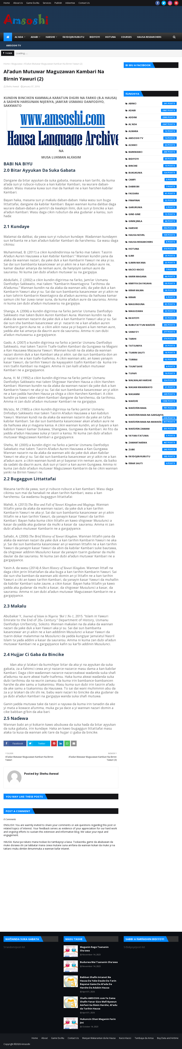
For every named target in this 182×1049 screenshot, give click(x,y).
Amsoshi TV (153, 138)
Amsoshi (25, 1044)
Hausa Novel (153, 235)
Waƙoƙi (153, 401)
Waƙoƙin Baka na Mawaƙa (153, 421)
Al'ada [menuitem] (19, 37)
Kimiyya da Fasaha (153, 283)
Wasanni (153, 394)
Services (47, 2)
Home (7, 2)
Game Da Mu (32, 2)
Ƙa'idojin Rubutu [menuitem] (73, 37)
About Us (18, 2)
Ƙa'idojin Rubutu (153, 456)
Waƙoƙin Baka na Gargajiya (153, 415)
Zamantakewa (153, 442)
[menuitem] (8, 37)
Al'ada (153, 124)
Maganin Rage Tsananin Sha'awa (94, 948)
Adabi (153, 110)
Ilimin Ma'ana (153, 262)
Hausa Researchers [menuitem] (149, 37)
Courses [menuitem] (126, 37)
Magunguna (153, 304)
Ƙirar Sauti (153, 463)
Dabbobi (153, 186)
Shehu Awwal (12, 86)
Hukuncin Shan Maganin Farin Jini (98, 1020)
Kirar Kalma (153, 290)
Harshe (153, 228)
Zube (153, 449)
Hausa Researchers (153, 241)
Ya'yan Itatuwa (153, 435)
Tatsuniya (153, 345)
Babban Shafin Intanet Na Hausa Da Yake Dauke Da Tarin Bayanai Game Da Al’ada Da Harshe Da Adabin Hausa (98, 982)
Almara (153, 131)
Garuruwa (153, 207)
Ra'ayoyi (153, 318)
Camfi (153, 179)
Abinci (153, 103)
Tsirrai (153, 359)
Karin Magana (153, 276)
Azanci (153, 145)
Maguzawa (17, 63)
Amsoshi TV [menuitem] (13, 45)
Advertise (70, 2)
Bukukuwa (153, 172)
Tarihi (153, 338)
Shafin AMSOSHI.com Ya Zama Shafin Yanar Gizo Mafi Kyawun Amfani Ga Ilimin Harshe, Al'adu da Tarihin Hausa (98, 1003)
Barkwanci (153, 151)
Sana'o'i (153, 331)
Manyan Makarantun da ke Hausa (99, 1038)
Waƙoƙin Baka (153, 408)
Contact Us (84, 2)
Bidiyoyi (153, 158)
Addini (153, 117)
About (44, 1038)
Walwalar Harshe (153, 380)
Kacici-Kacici (153, 269)
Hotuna (153, 248)
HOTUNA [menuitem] (110, 37)
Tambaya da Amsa (144, 1038)
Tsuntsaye (153, 366)
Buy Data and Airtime (167, 1038)
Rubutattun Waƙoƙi (153, 324)
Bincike (153, 165)
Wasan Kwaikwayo (153, 387)
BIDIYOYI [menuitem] (95, 37)
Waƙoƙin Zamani (153, 428)
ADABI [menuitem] (34, 37)
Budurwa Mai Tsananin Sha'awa (99, 962)
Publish (58, 2)
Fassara (153, 193)
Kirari (153, 297)
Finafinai (153, 200)
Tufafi (153, 373)
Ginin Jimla (153, 221)
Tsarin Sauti (153, 352)
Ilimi (153, 255)
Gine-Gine (153, 214)
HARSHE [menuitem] (50, 37)
